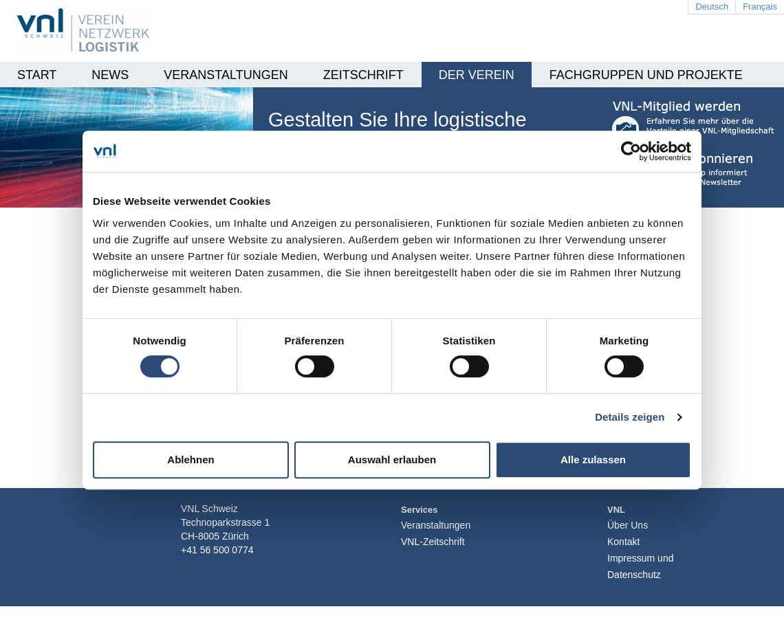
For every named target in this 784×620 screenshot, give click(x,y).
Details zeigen (629, 417)
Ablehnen (190, 459)
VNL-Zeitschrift (433, 541)
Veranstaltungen (225, 75)
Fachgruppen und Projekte (646, 75)
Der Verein (476, 75)
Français (760, 6)
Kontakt (623, 541)
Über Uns (627, 525)
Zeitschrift (363, 75)
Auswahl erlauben (392, 459)
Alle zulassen (593, 459)
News (110, 75)
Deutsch (711, 6)
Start (36, 75)
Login (638, 599)
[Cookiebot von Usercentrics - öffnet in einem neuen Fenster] (631, 151)
